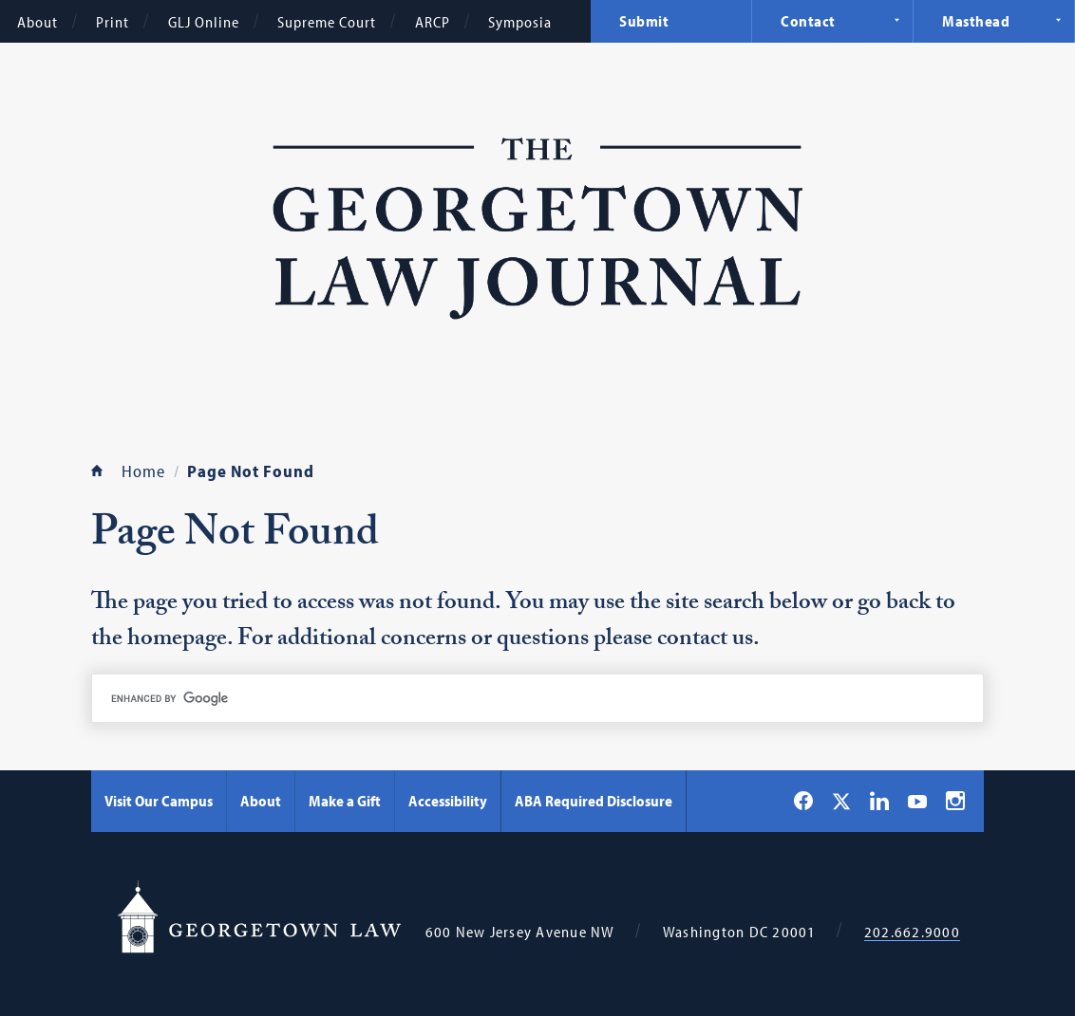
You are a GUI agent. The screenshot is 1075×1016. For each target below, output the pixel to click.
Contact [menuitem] (808, 20)
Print (112, 21)
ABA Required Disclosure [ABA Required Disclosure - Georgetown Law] (593, 800)
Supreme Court (326, 21)
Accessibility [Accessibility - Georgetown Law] (447, 800)
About (37, 21)
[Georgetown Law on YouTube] (917, 800)
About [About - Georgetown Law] (260, 800)
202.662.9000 (912, 932)
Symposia (520, 21)
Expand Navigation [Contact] (896, 20)
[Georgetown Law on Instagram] (955, 800)
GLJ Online (203, 21)
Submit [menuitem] (644, 20)
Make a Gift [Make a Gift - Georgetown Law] (345, 800)
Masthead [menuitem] (975, 20)
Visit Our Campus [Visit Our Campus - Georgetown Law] (158, 800)
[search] (537, 698)
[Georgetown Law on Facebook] (803, 800)
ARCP (432, 21)
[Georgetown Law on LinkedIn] (879, 800)
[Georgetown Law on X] (841, 801)
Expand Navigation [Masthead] (1058, 20)
